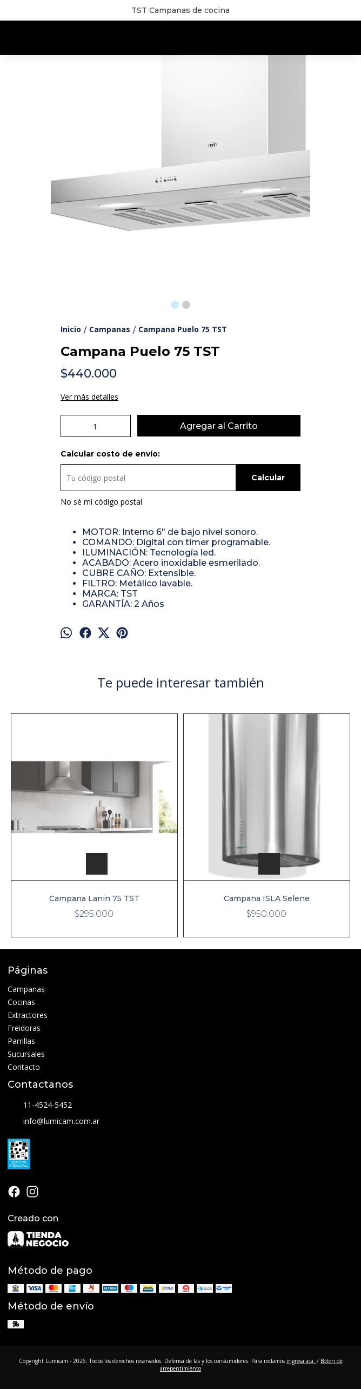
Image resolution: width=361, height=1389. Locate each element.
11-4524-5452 (40, 1105)
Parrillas (21, 1041)
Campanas (26, 989)
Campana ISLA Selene (267, 898)
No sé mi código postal (101, 502)
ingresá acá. (301, 1361)
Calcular (268, 477)
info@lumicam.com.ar (53, 1121)
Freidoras (24, 1028)
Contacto (24, 1067)
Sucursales (26, 1054)
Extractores (28, 1015)
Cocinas (21, 1002)
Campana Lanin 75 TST (94, 898)
